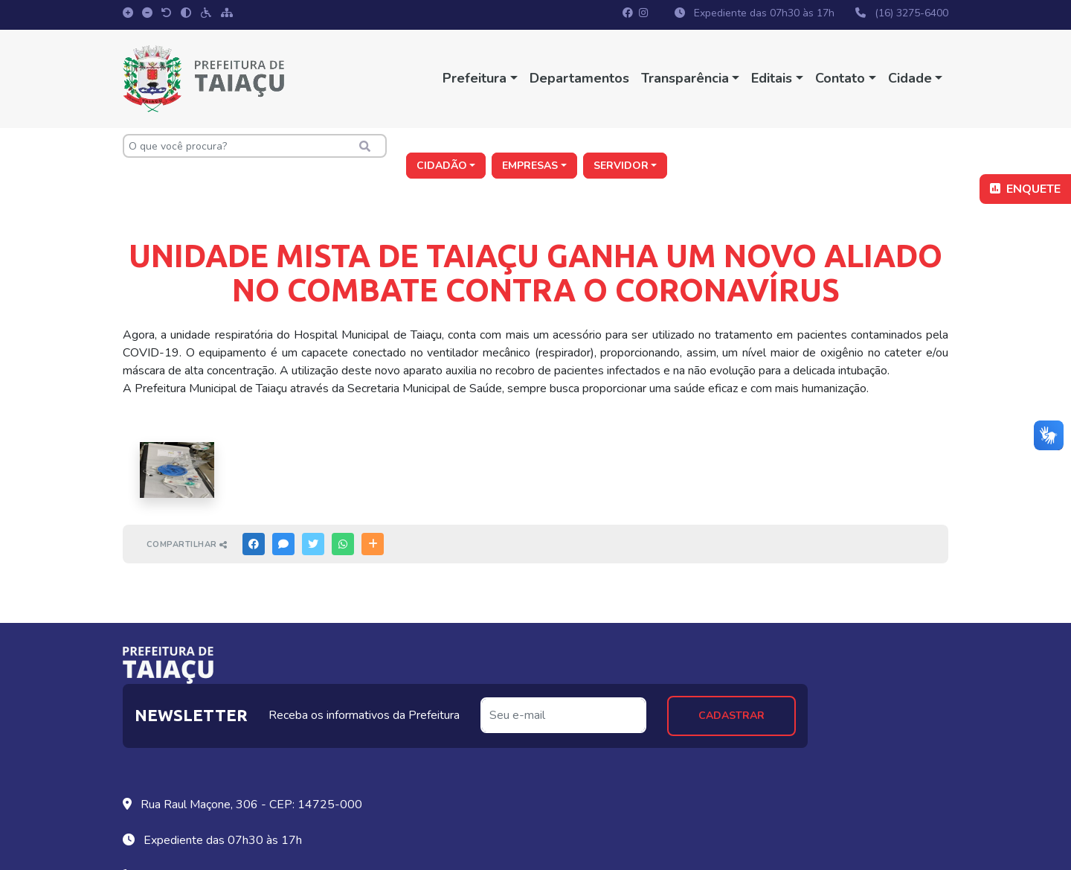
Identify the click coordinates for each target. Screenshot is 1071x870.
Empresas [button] (811, 146)
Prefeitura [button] (474, 78)
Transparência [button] (685, 78)
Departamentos (579, 78)
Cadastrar (872, 662)
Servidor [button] (901, 146)
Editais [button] (771, 78)
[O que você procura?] (253, 146)
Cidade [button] (909, 78)
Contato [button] (840, 78)
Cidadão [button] (722, 146)
